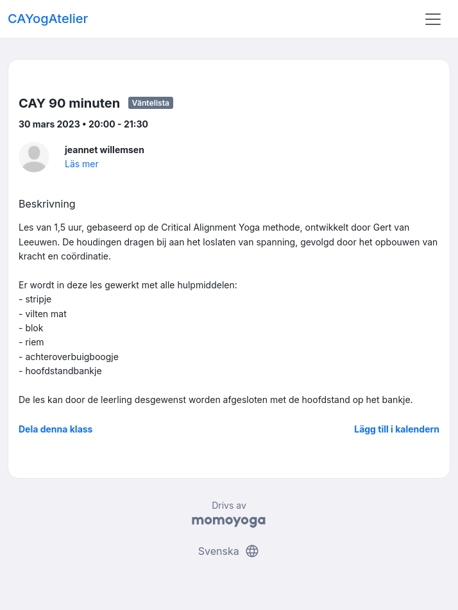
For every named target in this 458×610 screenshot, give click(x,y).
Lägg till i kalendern (396, 429)
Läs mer (82, 163)
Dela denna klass (55, 429)
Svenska (229, 551)
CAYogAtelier (48, 18)
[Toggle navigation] (433, 19)
